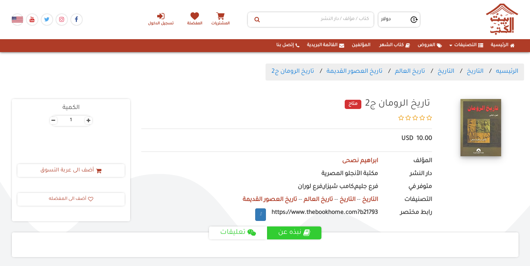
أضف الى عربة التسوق (70, 171)
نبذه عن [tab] (294, 232)
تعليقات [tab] (238, 232)
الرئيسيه (507, 71)
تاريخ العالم (410, 71)
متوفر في (420, 187)
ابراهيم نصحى (360, 161)
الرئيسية (503, 45)
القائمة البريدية (325, 45)
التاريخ (475, 71)
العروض (430, 45)
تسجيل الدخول (160, 19)
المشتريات (220, 24)
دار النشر (421, 174)
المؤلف (422, 161)
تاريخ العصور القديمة (354, 71)
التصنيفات (466, 45)
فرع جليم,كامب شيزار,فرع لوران (338, 187)
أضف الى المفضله (71, 199)
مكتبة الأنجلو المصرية (349, 174)
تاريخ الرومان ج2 (292, 71)
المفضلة (194, 24)
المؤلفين (361, 45)
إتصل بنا (288, 45)
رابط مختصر (416, 213)
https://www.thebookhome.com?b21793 (324, 213)
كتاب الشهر (394, 45)
